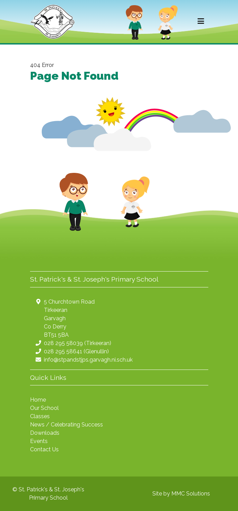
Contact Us (44, 449)
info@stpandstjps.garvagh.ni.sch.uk (88, 359)
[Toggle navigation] (201, 21)
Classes (40, 416)
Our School (44, 408)
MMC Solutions (190, 493)
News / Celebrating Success (66, 424)
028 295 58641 (63, 351)
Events (39, 441)
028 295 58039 (63, 343)
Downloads (44, 433)
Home (38, 399)
